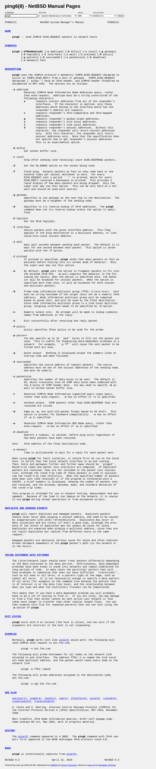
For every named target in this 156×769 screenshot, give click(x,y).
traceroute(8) (21, 701)
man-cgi (90, 765)
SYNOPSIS (11, 45)
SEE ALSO (11, 692)
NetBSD (54, 765)
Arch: (82, 13)
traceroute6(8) (44, 701)
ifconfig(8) (79, 698)
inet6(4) (50, 698)
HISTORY (10, 730)
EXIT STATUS (13, 616)
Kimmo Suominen (69, 765)
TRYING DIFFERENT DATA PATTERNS (27, 555)
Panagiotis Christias (107, 765)
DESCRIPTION (13, 69)
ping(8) (64, 640)
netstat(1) (19, 698)
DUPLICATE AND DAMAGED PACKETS (26, 508)
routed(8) (109, 698)
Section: (43, 13)
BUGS (8, 748)
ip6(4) (63, 698)
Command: (10, 13)
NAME (8, 31)
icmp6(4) (36, 698)
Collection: (98, 13)
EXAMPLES (11, 634)
